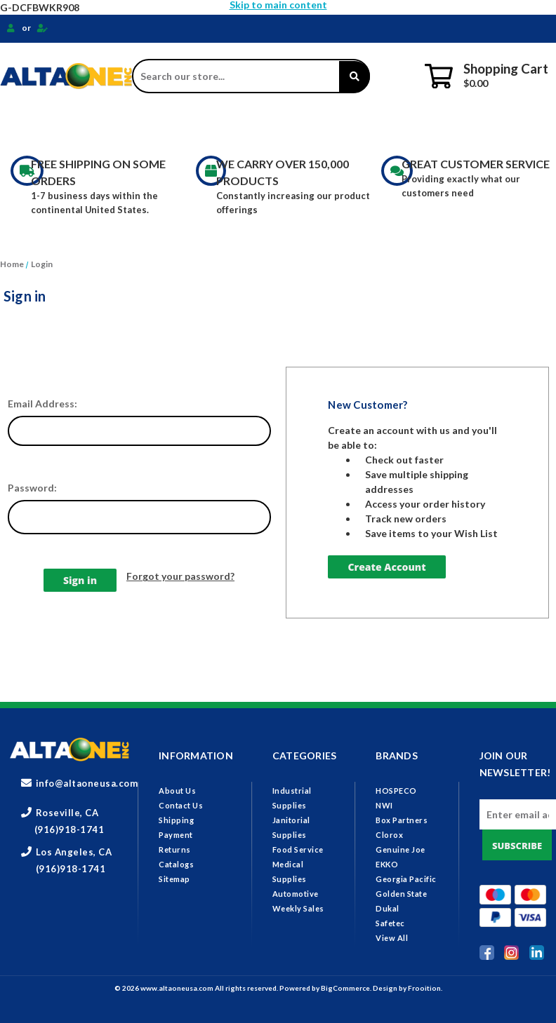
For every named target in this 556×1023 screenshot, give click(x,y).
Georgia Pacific (406, 878)
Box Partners (402, 820)
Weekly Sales (298, 908)
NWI (384, 805)
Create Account (386, 567)
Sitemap (174, 878)
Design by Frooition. (407, 988)
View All (392, 937)
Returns (175, 849)
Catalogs (176, 864)
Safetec (390, 923)
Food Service (304, 126)
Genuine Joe (400, 849)
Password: (32, 488)
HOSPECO (396, 790)
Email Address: (42, 403)
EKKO (387, 864)
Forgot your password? (180, 576)
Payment (176, 834)
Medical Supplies (408, 126)
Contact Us (181, 805)
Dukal (387, 908)
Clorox (389, 834)
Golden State (401, 893)
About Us (177, 790)
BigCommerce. (347, 988)
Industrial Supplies (64, 126)
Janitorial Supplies (193, 126)
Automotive (295, 893)
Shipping (176, 820)
